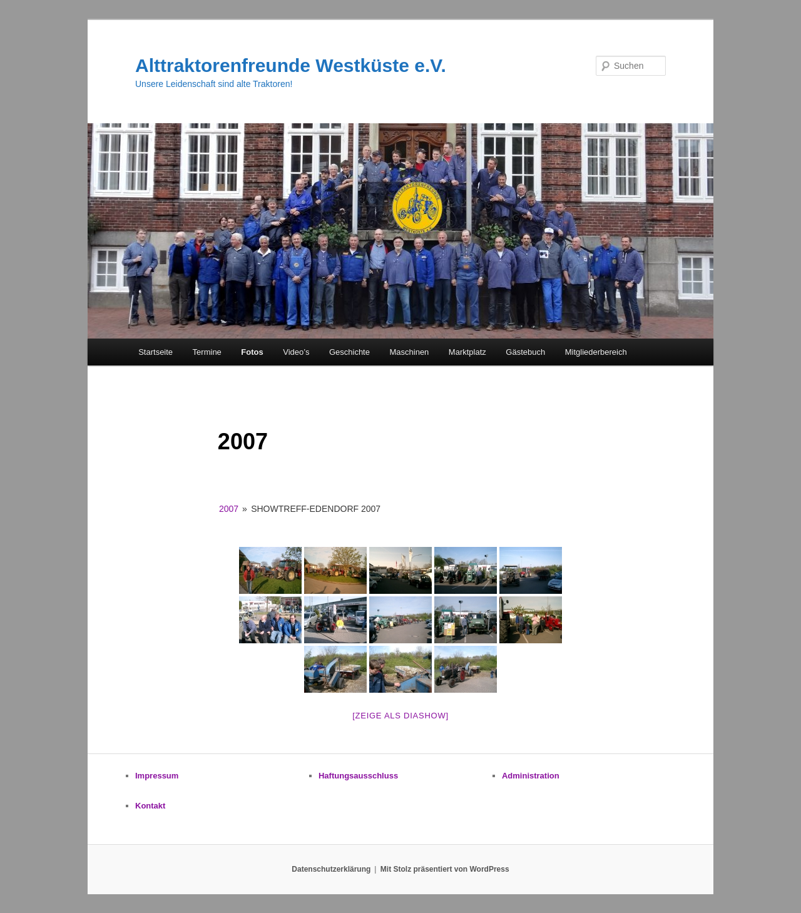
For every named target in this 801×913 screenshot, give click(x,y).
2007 (228, 509)
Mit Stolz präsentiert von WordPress (444, 869)
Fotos (252, 352)
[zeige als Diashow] (400, 715)
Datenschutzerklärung (331, 869)
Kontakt (150, 805)
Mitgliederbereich (596, 352)
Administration (530, 775)
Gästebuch (525, 352)
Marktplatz (467, 352)
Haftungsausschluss (358, 775)
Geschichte (349, 352)
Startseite (155, 352)
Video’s (296, 352)
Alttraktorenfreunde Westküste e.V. (290, 65)
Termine (207, 352)
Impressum (156, 775)
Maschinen (409, 352)
